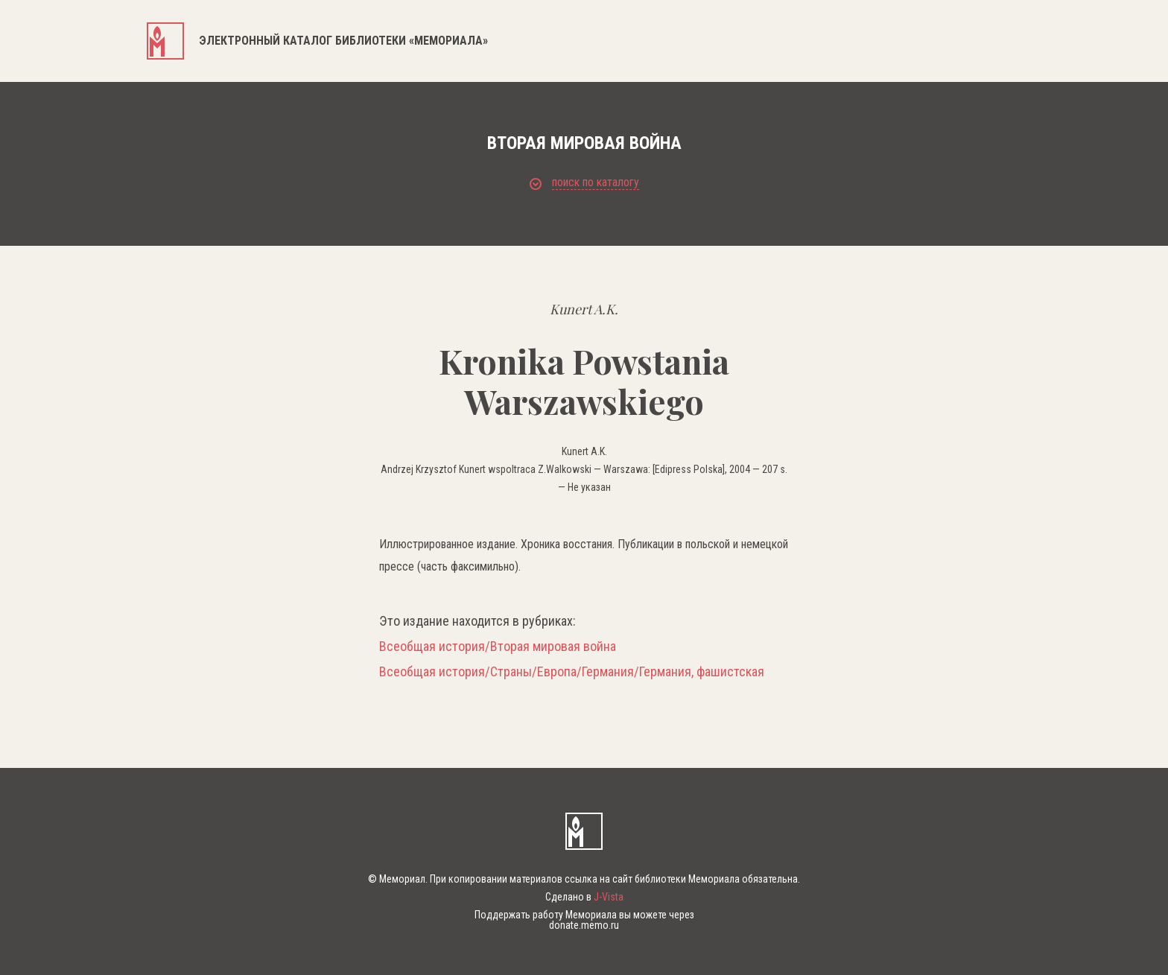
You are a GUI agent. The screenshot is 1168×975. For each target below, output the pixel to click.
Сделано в (584, 897)
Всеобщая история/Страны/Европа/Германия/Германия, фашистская (571, 672)
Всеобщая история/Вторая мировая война (497, 646)
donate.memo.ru (584, 925)
